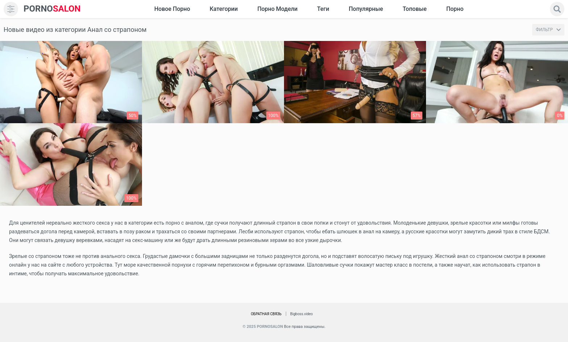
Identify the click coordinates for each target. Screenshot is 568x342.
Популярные (366, 8)
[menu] (11, 9)
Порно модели (277, 8)
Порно (455, 8)
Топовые (414, 8)
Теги (323, 8)
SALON (52, 8)
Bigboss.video (301, 314)
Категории (224, 8)
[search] (557, 9)
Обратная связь (266, 314)
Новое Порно (172, 8)
